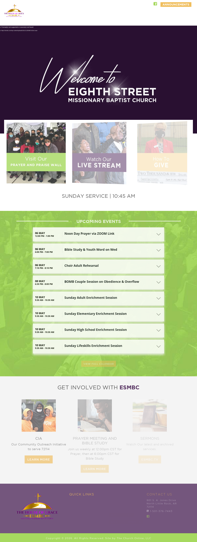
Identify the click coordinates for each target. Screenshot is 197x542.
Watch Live (180, 21)
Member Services (162, 14)
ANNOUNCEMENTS (176, 4)
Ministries (138, 14)
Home (65, 14)
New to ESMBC (113, 14)
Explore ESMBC (84, 14)
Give (185, 14)
